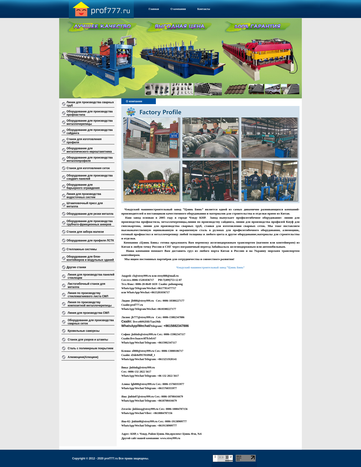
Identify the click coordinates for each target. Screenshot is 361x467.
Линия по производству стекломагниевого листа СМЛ (88, 294)
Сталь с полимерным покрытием (90, 348)
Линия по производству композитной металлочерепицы (90, 304)
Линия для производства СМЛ (88, 312)
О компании (178, 9)
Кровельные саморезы (83, 330)
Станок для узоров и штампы (88, 339)
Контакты (203, 9)
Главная (154, 9)
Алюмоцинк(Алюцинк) (83, 357)
